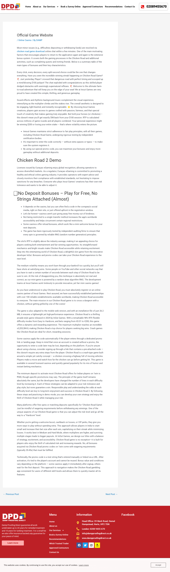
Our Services (51, 6)
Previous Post (11, 494)
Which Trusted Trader (59, 543)
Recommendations (114, 6)
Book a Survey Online (71, 6)
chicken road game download (31, 51)
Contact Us (130, 6)
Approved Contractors (93, 6)
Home (28, 6)
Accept (158, 565)
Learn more (84, 565)
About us (37, 6)
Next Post (112, 494)
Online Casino (24, 40)
